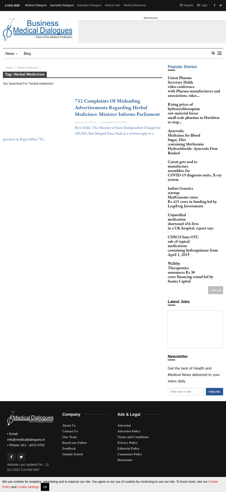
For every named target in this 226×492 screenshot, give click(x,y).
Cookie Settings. (28, 487)
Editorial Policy (128, 413)
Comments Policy (129, 418)
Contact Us (70, 395)
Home (9, 67)
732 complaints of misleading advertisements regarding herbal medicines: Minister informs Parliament (117, 107)
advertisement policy (131, 475)
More (128, 5)
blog (27, 53)
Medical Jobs (112, 5)
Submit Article (72, 418)
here (183, 475)
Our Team (69, 401)
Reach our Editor (74, 407)
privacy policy (110, 475)
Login (202, 5)
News (10, 53)
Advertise (124, 390)
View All (215, 290)
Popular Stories (182, 67)
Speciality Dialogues (62, 5)
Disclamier (125, 424)
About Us (68, 390)
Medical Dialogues (36, 5)
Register (187, 5)
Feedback (69, 413)
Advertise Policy (129, 395)
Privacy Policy (127, 407)
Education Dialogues (89, 5)
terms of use (93, 475)
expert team (129, 459)
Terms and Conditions (133, 401)
